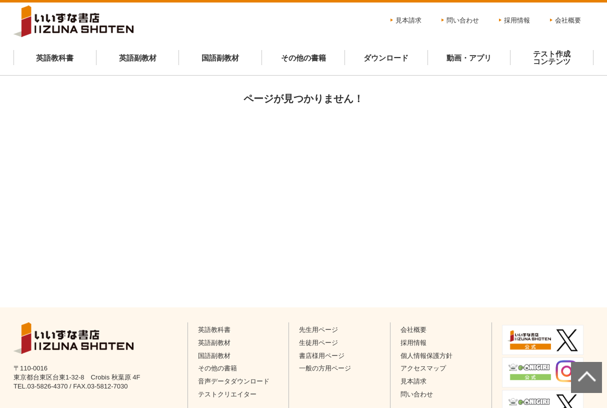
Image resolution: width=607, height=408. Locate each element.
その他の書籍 (303, 58)
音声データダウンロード (234, 381)
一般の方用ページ (325, 368)
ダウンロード (386, 58)
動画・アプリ (469, 58)
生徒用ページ (318, 342)
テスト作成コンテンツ (551, 57)
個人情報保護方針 (426, 355)
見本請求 (409, 20)
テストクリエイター (227, 394)
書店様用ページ (321, 355)
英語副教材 (137, 58)
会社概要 (568, 20)
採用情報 (517, 20)
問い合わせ (462, 20)
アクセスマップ (423, 368)
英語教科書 (55, 58)
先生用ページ (318, 329)
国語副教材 (220, 58)
